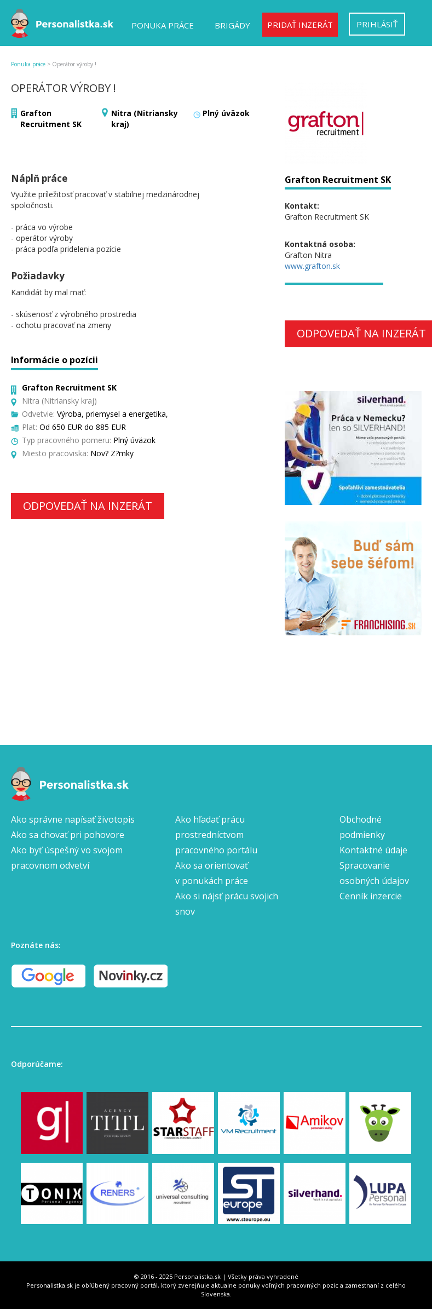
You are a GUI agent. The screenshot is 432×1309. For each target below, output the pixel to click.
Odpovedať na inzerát (87, 505)
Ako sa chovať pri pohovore (67, 835)
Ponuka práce (162, 25)
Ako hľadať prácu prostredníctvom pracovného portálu (216, 834)
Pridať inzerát (300, 24)
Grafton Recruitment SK (51, 118)
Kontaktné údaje (373, 850)
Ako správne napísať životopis (73, 819)
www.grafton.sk (312, 266)
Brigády (232, 25)
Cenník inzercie (370, 896)
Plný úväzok (226, 113)
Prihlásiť (377, 24)
